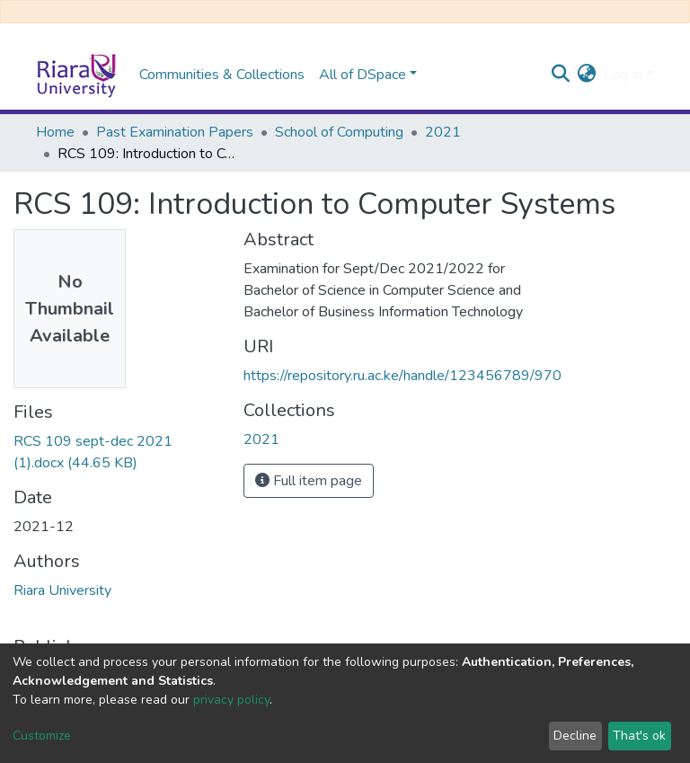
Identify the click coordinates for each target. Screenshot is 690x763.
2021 (443, 132)
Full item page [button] (308, 481)
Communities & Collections (222, 74)
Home (55, 132)
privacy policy (231, 699)
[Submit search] (561, 74)
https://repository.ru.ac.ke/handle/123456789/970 (402, 376)
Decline (575, 735)
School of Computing (339, 132)
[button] (587, 74)
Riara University (62, 590)
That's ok (639, 735)
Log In (623, 74)
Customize (42, 735)
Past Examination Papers (174, 132)
